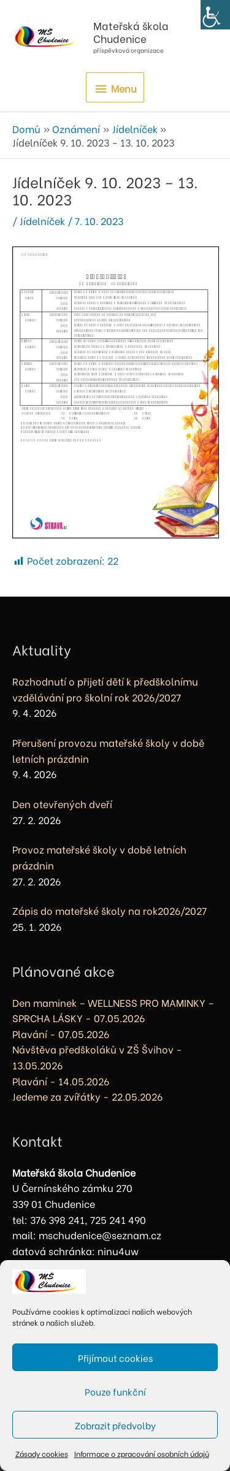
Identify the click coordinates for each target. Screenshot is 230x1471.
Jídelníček (42, 220)
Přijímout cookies (115, 1357)
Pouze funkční (115, 1391)
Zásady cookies (41, 1453)
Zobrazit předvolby (115, 1425)
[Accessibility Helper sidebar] (215, 14)
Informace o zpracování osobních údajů (141, 1453)
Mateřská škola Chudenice (131, 31)
